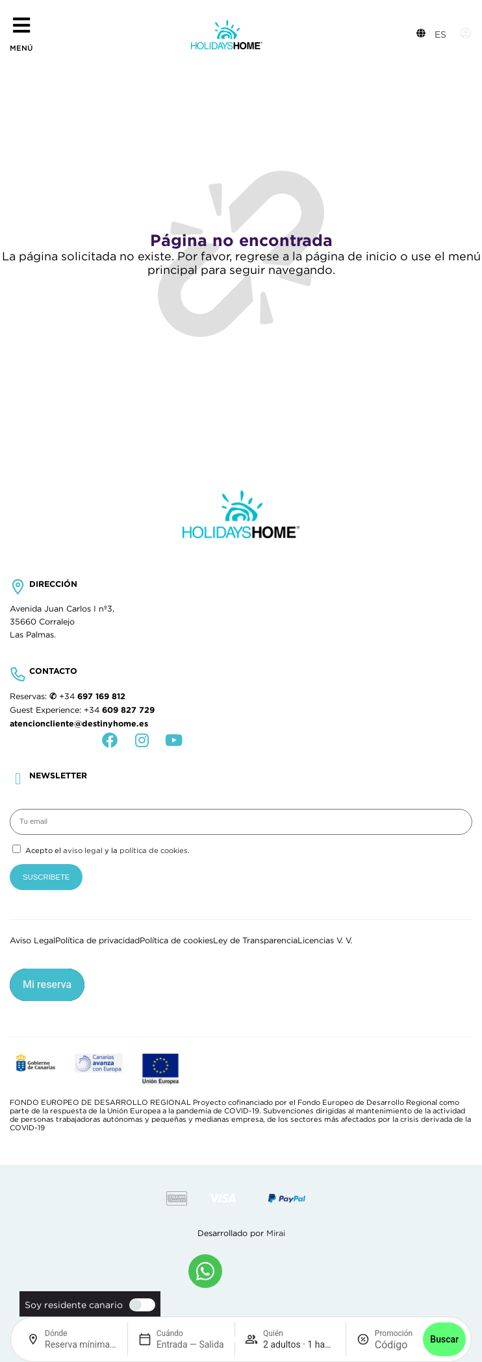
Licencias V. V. (325, 940)
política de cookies (154, 850)
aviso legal (83, 850)
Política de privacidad (97, 940)
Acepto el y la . (107, 850)
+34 (92, 696)
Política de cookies (176, 940)
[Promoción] (393, 1345)
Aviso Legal (32, 940)
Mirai (275, 1233)
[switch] (139, 1304)
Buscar (444, 1339)
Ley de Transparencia (255, 940)
